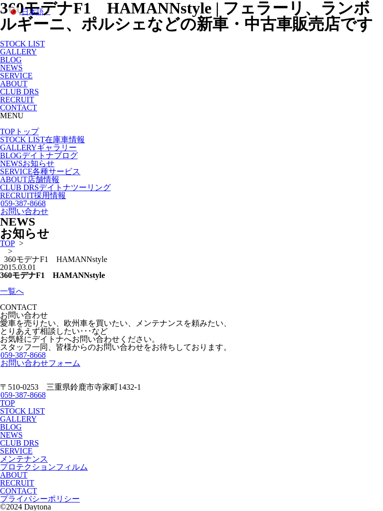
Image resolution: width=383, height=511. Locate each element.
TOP (19, 131)
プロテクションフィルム (44, 467)
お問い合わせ (24, 211)
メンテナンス (24, 459)
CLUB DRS (19, 91)
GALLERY (18, 51)
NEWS (11, 67)
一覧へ (12, 291)
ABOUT (13, 83)
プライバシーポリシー (40, 499)
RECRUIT (17, 99)
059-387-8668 (23, 203)
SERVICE (16, 75)
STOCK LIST (22, 43)
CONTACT (18, 107)
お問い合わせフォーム (40, 363)
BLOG (11, 59)
